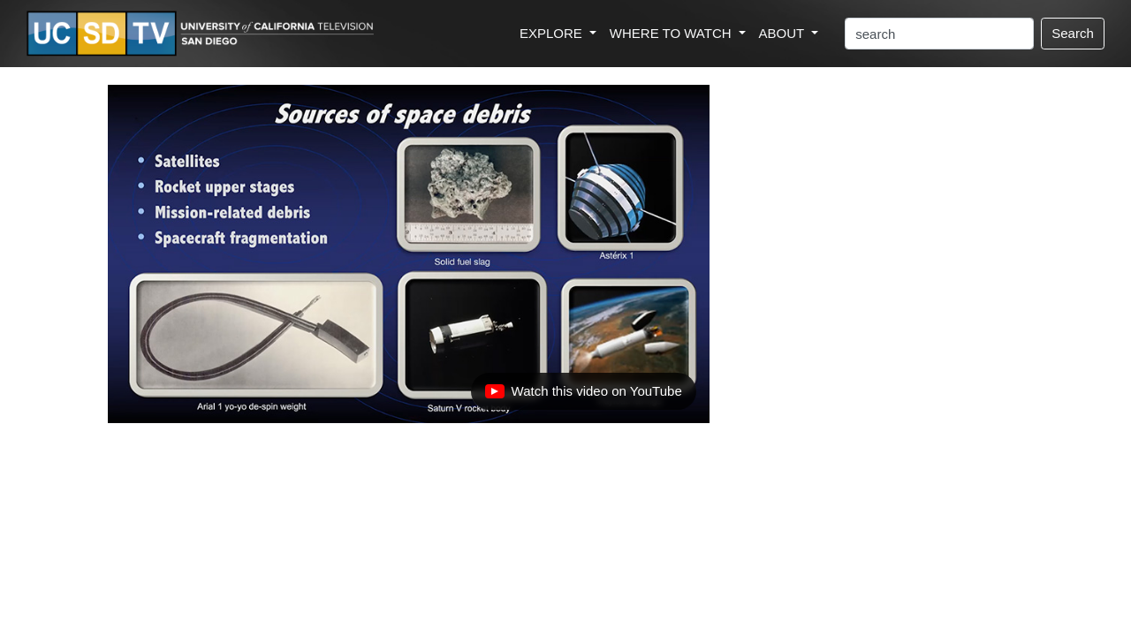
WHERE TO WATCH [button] (672, 33)
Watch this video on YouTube (583, 395)
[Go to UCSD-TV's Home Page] (203, 34)
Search (1072, 33)
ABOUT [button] (783, 33)
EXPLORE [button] (553, 33)
